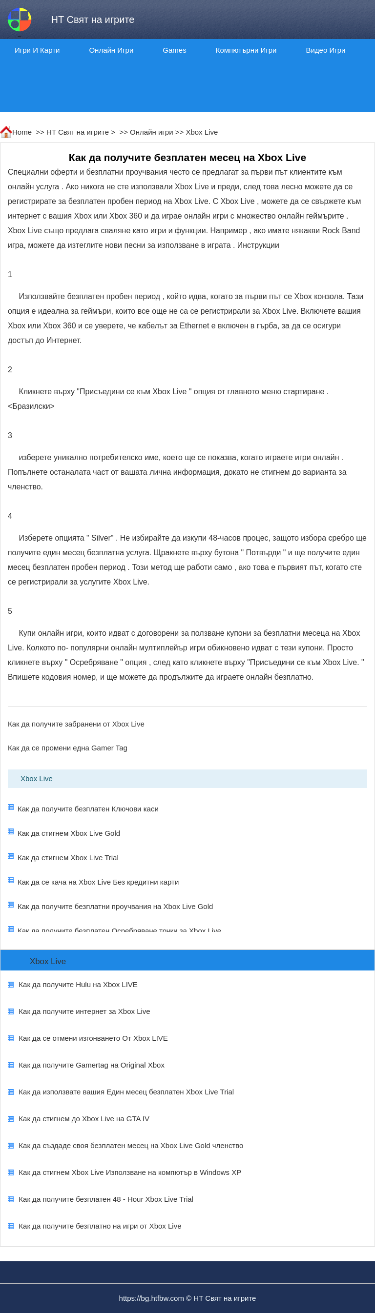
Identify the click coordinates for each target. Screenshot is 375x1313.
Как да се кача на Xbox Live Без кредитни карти (98, 882)
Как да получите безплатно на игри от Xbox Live (100, 1226)
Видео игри (325, 50)
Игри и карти (37, 50)
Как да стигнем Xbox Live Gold (69, 833)
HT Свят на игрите (77, 132)
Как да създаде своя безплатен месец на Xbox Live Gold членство (131, 1145)
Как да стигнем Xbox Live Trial (68, 857)
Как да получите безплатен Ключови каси (88, 809)
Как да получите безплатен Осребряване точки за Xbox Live (119, 931)
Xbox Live (202, 132)
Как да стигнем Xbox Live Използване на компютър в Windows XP (130, 1172)
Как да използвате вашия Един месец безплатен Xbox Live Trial (126, 1092)
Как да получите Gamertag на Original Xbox (92, 1065)
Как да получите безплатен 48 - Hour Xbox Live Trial (106, 1199)
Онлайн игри (111, 50)
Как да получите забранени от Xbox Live (76, 724)
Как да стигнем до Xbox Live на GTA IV (84, 1118)
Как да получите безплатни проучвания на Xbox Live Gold (115, 906)
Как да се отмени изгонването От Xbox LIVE (93, 1038)
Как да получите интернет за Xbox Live (84, 1011)
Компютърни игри (246, 50)
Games (174, 50)
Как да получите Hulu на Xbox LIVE (78, 984)
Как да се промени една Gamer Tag (67, 748)
